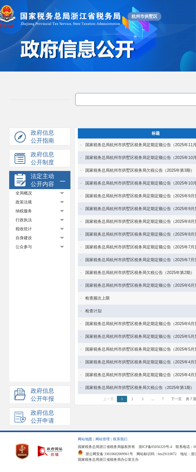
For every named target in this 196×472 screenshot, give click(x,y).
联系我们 (120, 439)
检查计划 (93, 311)
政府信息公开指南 (34, 137)
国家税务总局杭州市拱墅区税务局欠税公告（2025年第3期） (140, 170)
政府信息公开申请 (34, 417)
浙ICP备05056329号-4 (155, 447)
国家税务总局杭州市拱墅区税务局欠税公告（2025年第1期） (140, 387)
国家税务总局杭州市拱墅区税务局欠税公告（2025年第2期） (140, 272)
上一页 (108, 399)
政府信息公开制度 (34, 159)
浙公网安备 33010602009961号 (105, 454)
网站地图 (85, 439)
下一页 (176, 399)
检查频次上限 (97, 298)
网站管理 (102, 439)
